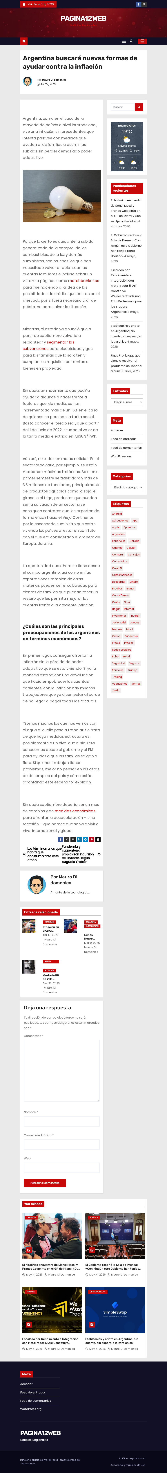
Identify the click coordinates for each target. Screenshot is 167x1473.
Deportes (31, 1217)
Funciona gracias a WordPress (38, 1460)
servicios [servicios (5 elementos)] (117, 670)
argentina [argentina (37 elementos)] (118, 534)
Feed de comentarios (126, 448)
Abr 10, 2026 (51, 935)
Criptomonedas (98, 1291)
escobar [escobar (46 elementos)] (117, 588)
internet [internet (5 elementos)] (129, 609)
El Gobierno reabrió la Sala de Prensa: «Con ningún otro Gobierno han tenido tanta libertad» (126, 245)
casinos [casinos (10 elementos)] (117, 548)
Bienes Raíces (48, 961)
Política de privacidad (132, 1458)
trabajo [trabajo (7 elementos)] (132, 670)
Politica (94, 1217)
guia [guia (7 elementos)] (127, 602)
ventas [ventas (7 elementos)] (135, 684)
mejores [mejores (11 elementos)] (117, 629)
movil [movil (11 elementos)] (129, 629)
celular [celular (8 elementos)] (130, 548)
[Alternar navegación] (124, 41)
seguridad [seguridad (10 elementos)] (118, 663)
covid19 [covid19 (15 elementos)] (117, 568)
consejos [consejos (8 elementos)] (134, 554)
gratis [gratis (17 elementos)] (116, 602)
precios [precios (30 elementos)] (128, 643)
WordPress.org (121, 456)
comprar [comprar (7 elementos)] (118, 554)
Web (27, 1158)
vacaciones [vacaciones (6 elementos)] (119, 684)
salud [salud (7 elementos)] (126, 656)
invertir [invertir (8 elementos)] (135, 616)
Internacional (92, 926)
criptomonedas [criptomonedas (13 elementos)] (122, 575)
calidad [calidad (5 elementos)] (134, 541)
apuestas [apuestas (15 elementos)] (129, 527)
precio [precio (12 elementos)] (116, 643)
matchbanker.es (83, 280)
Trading (31, 1291)
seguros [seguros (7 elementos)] (134, 663)
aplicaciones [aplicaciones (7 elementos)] (120, 520)
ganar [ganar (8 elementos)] (130, 588)
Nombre (31, 1112)
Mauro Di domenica (54, 79)
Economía (49, 922)
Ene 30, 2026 (51, 983)
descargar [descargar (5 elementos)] (118, 582)
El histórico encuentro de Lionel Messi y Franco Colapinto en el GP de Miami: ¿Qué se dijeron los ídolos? (126, 210)
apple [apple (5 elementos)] (115, 527)
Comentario (33, 1036)
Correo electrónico (39, 1135)
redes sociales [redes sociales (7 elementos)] (121, 650)
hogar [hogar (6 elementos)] (116, 609)
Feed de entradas (123, 439)
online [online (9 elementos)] (116, 636)
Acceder (117, 430)
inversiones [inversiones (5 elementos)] (119, 616)
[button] (132, 41)
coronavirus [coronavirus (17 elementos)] (120, 561)
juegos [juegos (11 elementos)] (134, 622)
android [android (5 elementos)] (117, 514)
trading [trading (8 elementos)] (117, 677)
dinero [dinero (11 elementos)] (134, 582)
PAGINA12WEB (83, 18)
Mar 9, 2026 (92, 943)
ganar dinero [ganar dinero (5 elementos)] (120, 595)
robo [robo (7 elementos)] (115, 656)
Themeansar (28, 1463)
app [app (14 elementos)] (134, 520)
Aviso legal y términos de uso (127, 1465)
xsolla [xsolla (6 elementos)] (115, 690)
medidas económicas (75, 811)
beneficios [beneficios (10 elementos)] (118, 541)
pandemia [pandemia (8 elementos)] (131, 636)
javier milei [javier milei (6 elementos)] (119, 622)
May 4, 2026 (34, 1274)
